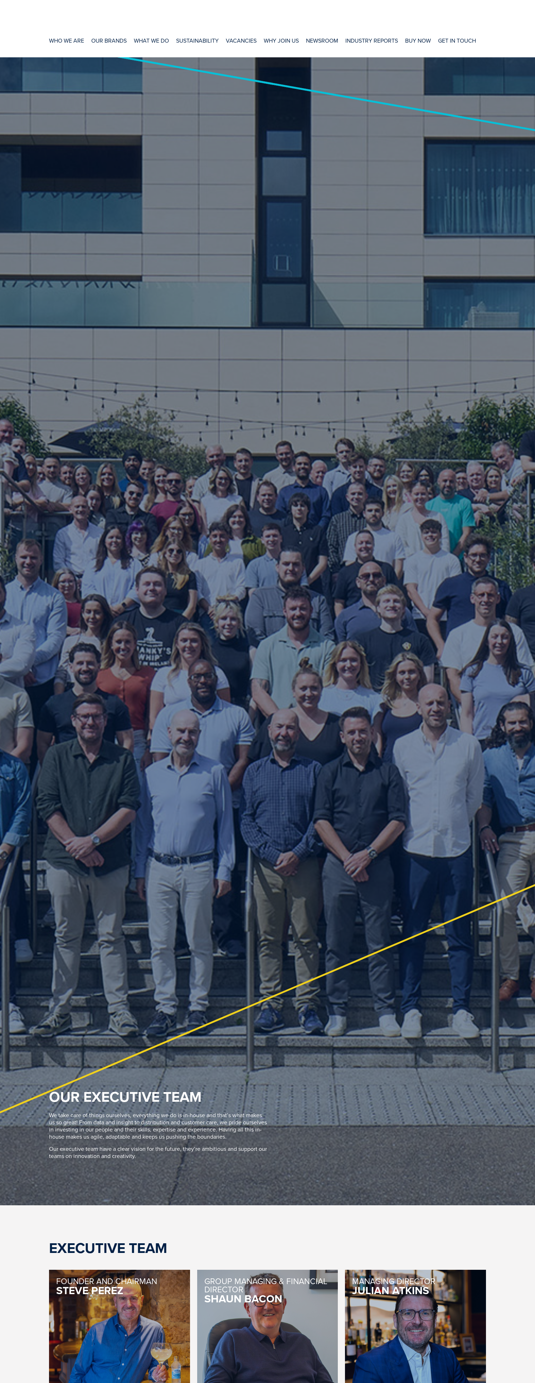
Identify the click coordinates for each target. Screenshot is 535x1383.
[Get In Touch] (457, 40)
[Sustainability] (197, 40)
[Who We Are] (66, 40)
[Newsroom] (322, 40)
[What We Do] (151, 40)
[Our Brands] (109, 40)
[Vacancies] (241, 40)
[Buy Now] (418, 40)
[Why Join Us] (281, 40)
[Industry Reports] (371, 40)
